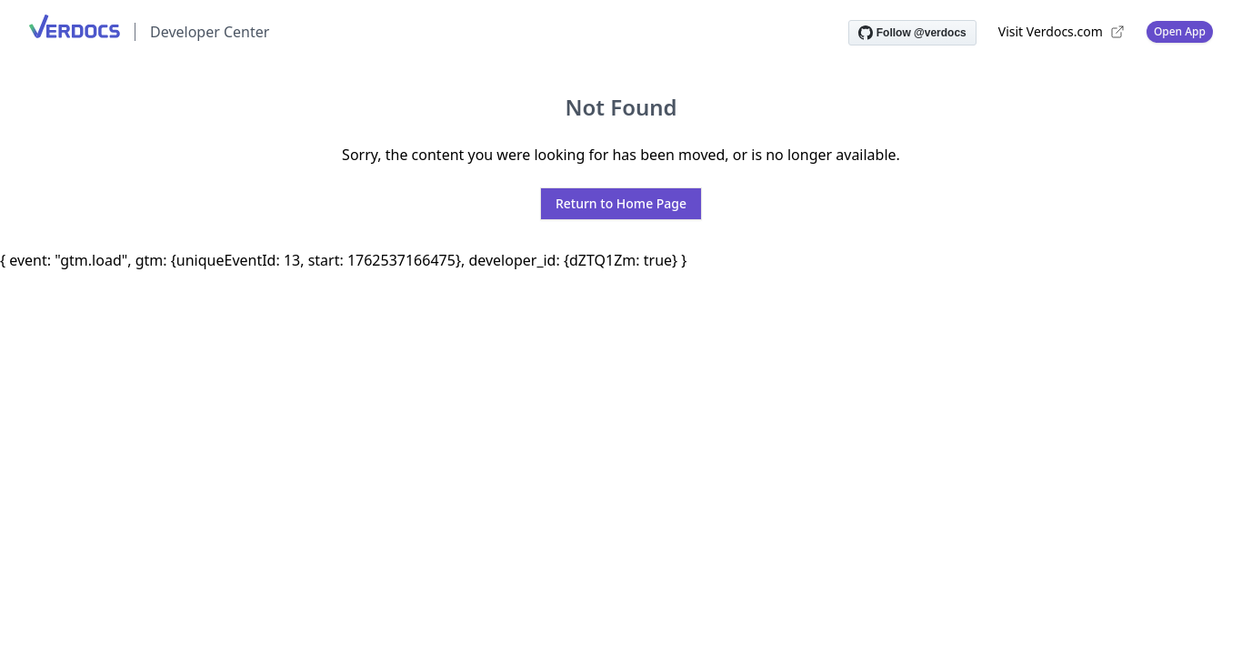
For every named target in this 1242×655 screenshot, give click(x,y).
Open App (1180, 31)
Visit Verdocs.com (1061, 31)
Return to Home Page (621, 203)
